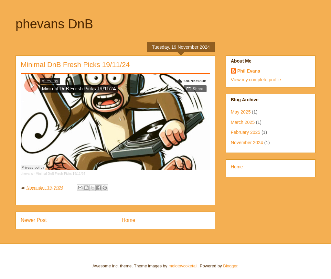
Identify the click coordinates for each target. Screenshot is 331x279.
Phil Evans (248, 71)
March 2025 (243, 122)
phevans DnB (54, 24)
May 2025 (241, 112)
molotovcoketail (183, 266)
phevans (27, 173)
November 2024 (247, 142)
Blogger (230, 266)
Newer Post (34, 220)
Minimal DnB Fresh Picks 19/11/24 (60, 173)
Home (128, 220)
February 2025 (245, 132)
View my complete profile (256, 79)
